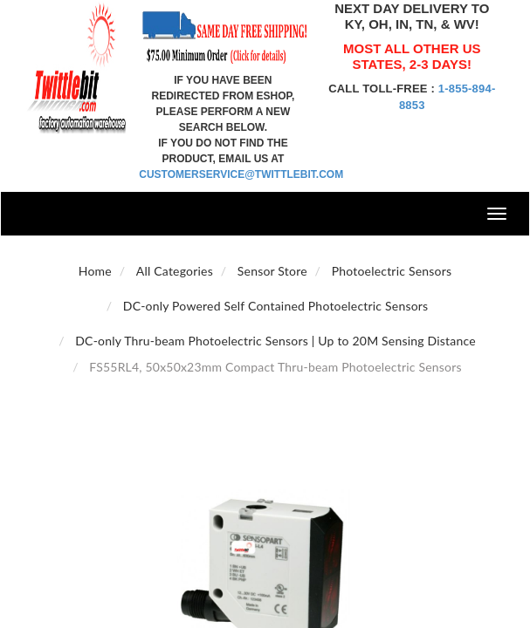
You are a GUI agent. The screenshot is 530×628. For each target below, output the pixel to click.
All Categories (174, 270)
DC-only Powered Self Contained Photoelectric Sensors (276, 305)
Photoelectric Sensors (392, 270)
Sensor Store (272, 270)
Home (95, 270)
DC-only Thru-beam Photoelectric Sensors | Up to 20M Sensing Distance (275, 340)
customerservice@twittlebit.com (241, 174)
